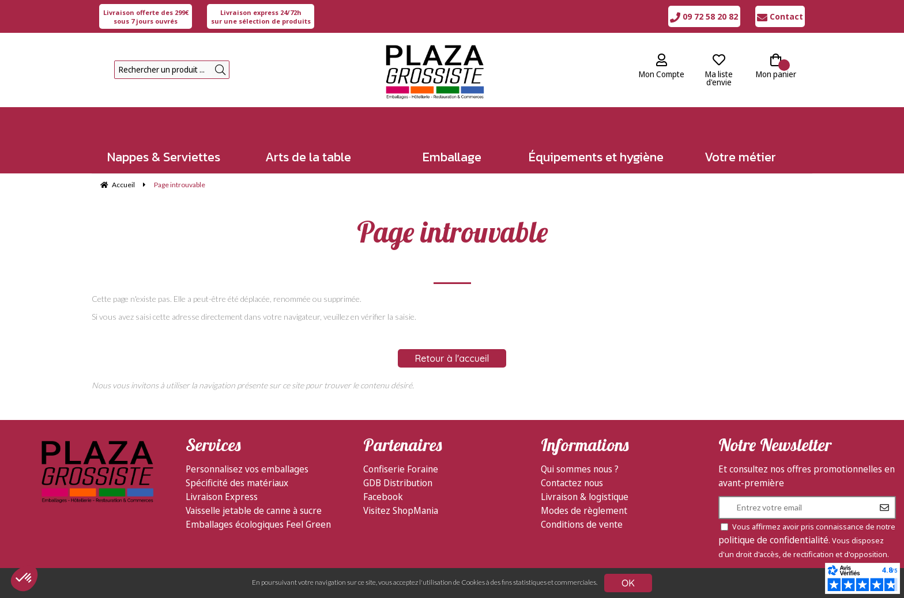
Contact (780, 16)
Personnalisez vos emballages (247, 469)
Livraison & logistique (584, 496)
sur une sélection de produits (261, 16)
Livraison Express (222, 496)
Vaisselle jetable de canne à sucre (254, 510)
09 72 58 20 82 (704, 16)
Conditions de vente (582, 524)
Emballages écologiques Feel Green (258, 524)
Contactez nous (572, 482)
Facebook (383, 496)
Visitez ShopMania (400, 510)
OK (628, 583)
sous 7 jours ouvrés (146, 16)
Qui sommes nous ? (580, 469)
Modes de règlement (584, 510)
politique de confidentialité (773, 539)
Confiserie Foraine (400, 469)
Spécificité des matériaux (237, 482)
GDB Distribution (397, 482)
